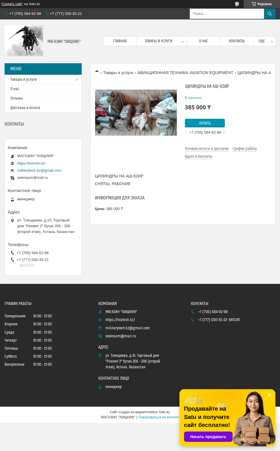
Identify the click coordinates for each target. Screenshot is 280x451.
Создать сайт (12, 4)
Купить (205, 123)
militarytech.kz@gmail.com (39, 170)
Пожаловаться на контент (158, 417)
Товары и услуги (158, 41)
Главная (120, 41)
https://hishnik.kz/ (31, 163)
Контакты (237, 41)
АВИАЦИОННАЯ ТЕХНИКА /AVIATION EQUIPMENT (185, 72)
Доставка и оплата (25, 108)
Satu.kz (164, 412)
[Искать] (269, 14)
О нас (203, 41)
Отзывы (17, 98)
